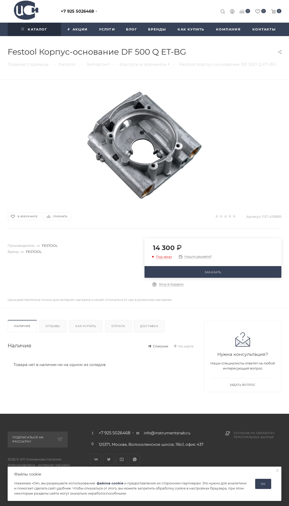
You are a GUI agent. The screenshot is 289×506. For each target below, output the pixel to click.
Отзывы (53, 326)
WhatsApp (134, 459)
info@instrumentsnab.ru (167, 433)
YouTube (121, 459)
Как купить (85, 326)
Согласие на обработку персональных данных (254, 435)
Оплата (118, 326)
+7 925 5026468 (77, 11)
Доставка (149, 326)
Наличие (22, 326)
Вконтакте (95, 459)
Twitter (108, 459)
